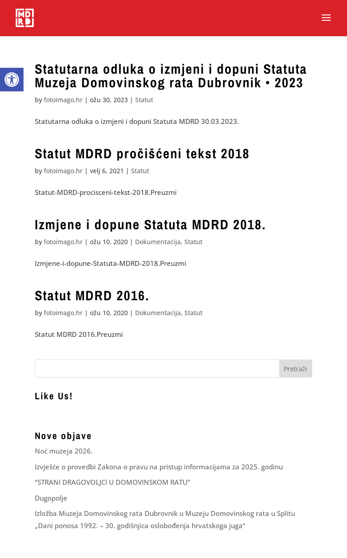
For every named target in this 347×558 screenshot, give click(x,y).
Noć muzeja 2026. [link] (64, 450)
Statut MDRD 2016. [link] (92, 295)
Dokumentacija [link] (158, 241)
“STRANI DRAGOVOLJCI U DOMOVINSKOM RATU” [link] (112, 482)
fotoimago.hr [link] (63, 99)
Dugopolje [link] (51, 497)
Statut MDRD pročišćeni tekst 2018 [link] (142, 153)
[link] (11, 79)
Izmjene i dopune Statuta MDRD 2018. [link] (150, 224)
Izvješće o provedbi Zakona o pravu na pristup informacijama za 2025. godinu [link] (159, 466)
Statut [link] (144, 99)
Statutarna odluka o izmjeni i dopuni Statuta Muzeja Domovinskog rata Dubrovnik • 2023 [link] (171, 75)
